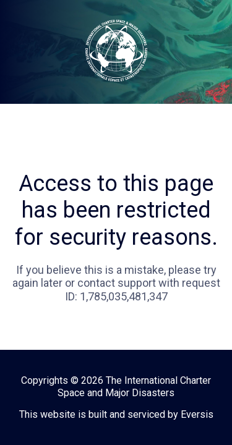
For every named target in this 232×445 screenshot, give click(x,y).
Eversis (197, 414)
